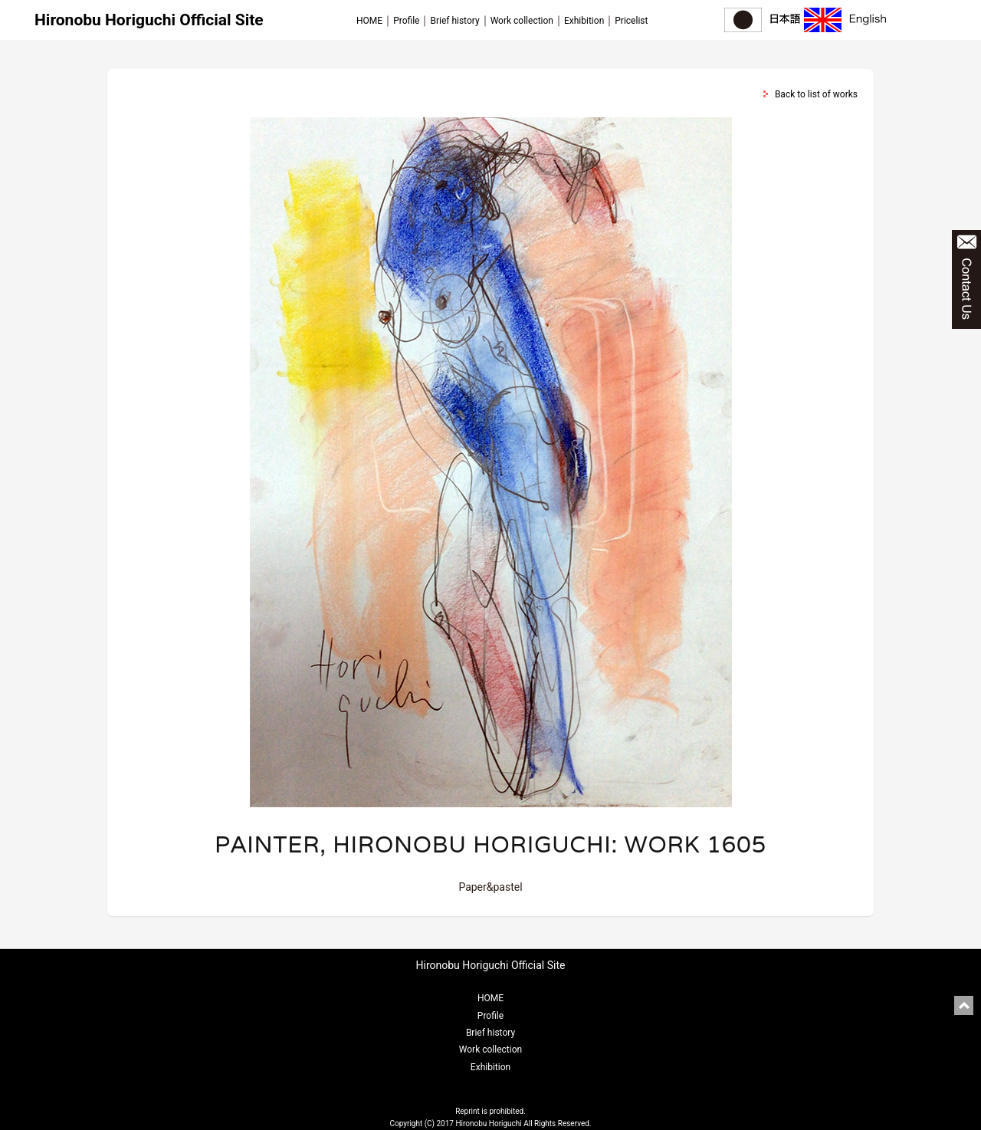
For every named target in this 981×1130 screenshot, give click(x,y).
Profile (406, 20)
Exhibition (584, 20)
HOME (369, 20)
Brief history (454, 20)
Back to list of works (816, 94)
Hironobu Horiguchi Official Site (149, 20)
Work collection (521, 20)
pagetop (963, 1005)
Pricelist (631, 20)
